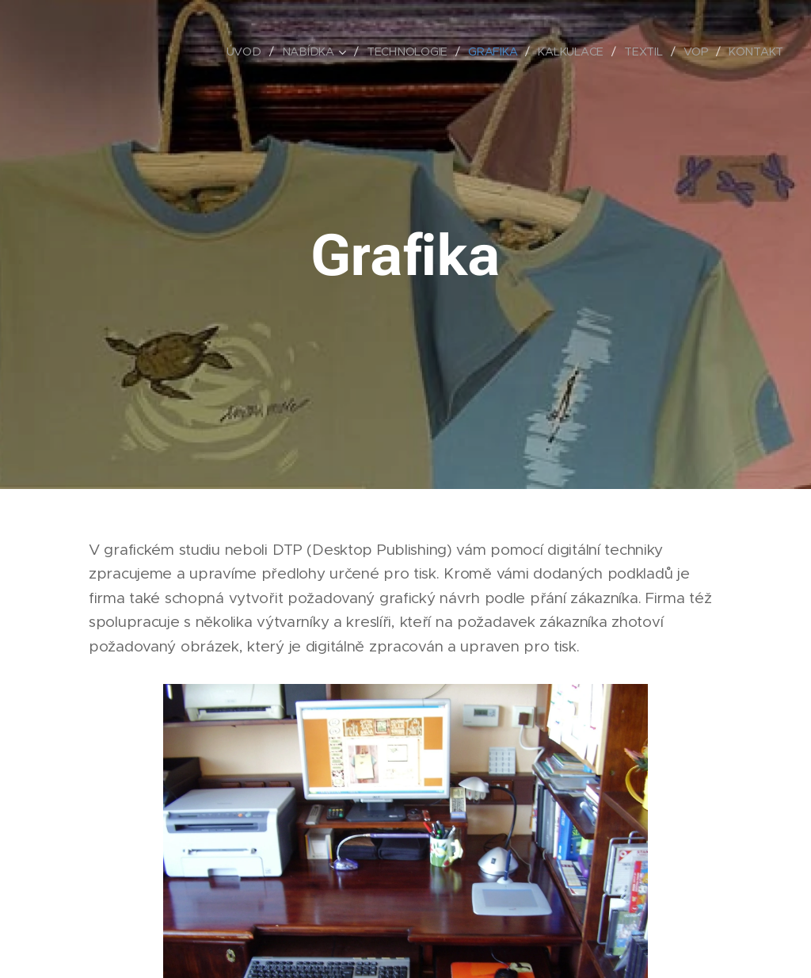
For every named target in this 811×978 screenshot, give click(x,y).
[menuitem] (246, 51)
